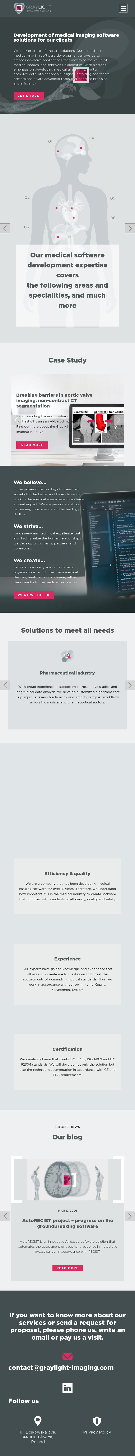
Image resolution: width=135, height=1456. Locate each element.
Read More (32, 445)
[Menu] (123, 8)
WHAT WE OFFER (34, 595)
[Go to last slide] (5, 228)
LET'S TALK (28, 96)
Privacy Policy (97, 1425)
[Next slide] (130, 228)
